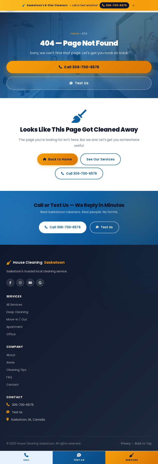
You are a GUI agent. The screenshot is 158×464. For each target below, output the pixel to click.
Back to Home (57, 159)
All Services (14, 305)
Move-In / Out (16, 319)
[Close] (133, 5)
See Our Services (100, 159)
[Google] (40, 283)
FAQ (9, 377)
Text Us (79, 83)
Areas (10, 362)
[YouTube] (30, 283)
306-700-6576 (114, 5)
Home (75, 34)
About (10, 355)
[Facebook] (10, 283)
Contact (12, 385)
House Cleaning (35, 263)
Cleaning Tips (16, 370)
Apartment (14, 327)
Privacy (126, 443)
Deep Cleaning (17, 312)
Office (11, 334)
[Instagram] (20, 283)
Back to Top (143, 443)
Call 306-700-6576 (79, 67)
